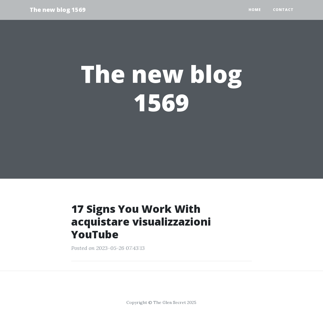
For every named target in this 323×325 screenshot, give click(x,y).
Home (255, 9)
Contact (283, 9)
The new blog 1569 (58, 10)
